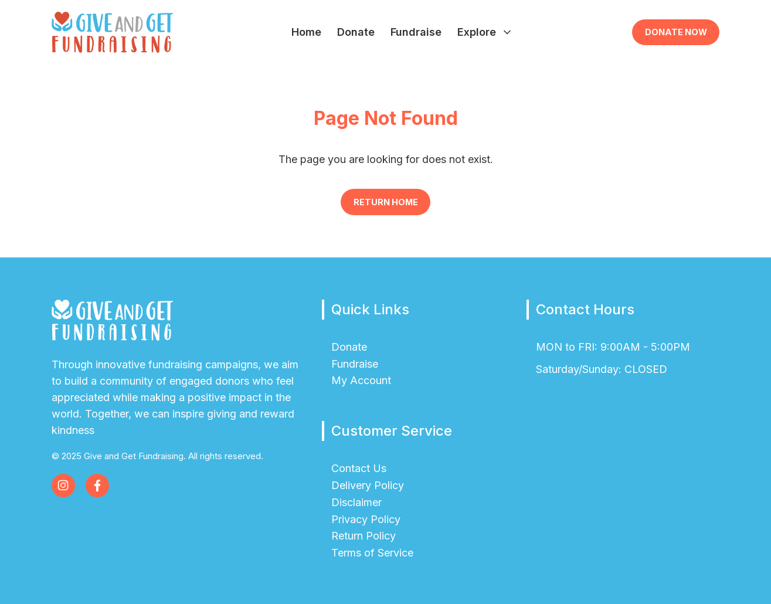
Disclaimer (356, 502)
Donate (356, 32)
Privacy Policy (365, 519)
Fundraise (415, 32)
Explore (485, 32)
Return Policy (363, 536)
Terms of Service (372, 553)
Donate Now (676, 32)
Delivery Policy (367, 485)
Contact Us (358, 468)
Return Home (386, 202)
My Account (361, 380)
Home (306, 32)
